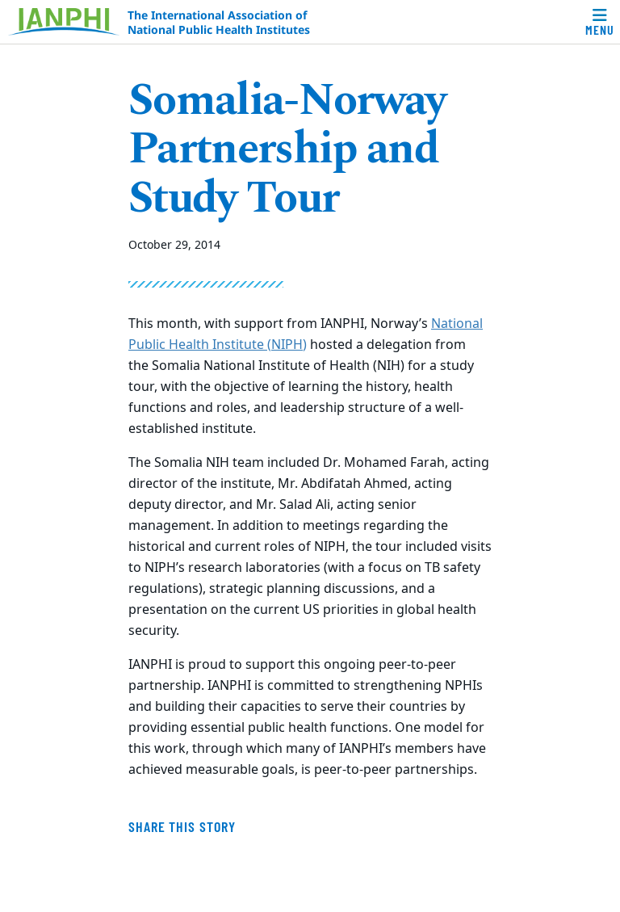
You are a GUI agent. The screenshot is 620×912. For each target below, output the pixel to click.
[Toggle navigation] (600, 21)
